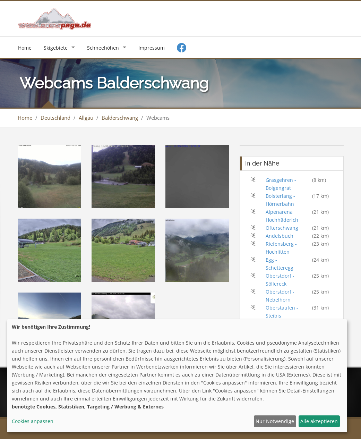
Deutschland (55, 117)
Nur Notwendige (275, 421)
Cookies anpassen (32, 421)
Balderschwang (120, 117)
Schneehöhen (103, 47)
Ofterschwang (282, 228)
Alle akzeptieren (319, 421)
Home (25, 47)
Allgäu (86, 117)
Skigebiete (56, 47)
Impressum (151, 47)
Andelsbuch (279, 236)
